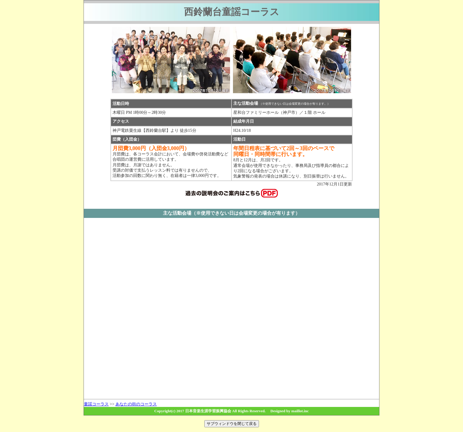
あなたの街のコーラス (136, 404)
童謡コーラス (96, 404)
